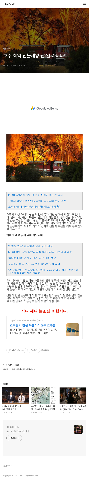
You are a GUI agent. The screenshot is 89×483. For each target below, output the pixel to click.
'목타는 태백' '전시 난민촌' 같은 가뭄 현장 (32, 257)
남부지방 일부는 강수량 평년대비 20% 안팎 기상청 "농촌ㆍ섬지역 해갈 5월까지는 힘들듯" (43, 271)
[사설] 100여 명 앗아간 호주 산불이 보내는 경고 (35, 194)
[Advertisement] (44, 108)
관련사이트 (7, 465)
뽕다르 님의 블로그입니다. (17, 431)
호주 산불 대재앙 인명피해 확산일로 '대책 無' (34, 206)
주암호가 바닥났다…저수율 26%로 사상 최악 (34, 263)
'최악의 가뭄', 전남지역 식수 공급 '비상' (30, 246)
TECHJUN (9, 3)
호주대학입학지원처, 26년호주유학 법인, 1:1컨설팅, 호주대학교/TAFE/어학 (33, 331)
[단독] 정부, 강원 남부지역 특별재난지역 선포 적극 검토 (40, 252)
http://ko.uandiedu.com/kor (23, 320)
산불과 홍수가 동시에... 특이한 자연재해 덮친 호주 (37, 200)
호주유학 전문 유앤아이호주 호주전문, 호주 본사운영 (34, 325)
